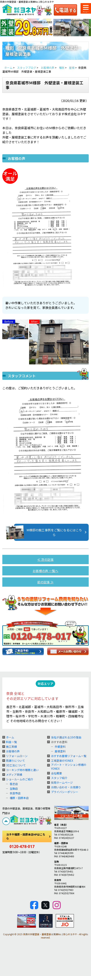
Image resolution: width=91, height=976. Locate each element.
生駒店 (14, 788)
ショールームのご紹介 (19, 779)
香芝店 (14, 784)
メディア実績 (14, 774)
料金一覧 (11, 742)
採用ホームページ (62, 782)
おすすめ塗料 (59, 742)
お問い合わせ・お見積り (66, 787)
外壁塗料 (60, 747)
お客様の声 (13, 751)
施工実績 (11, 747)
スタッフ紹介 (59, 778)
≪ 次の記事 (45, 559)
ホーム (10, 737)
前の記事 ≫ (45, 582)
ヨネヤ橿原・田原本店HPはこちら (25, 836)
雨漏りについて (15, 760)
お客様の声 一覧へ (45, 570)
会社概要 (56, 773)
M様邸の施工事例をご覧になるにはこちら (48, 532)
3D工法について (16, 765)
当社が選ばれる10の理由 (66, 737)
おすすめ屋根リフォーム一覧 (68, 756)
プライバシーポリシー (64, 792)
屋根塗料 (60, 751)
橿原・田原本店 (19, 798)
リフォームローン (17, 756)
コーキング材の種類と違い (22, 770)
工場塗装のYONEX (62, 760)
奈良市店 (15, 793)
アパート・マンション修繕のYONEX (68, 766)
